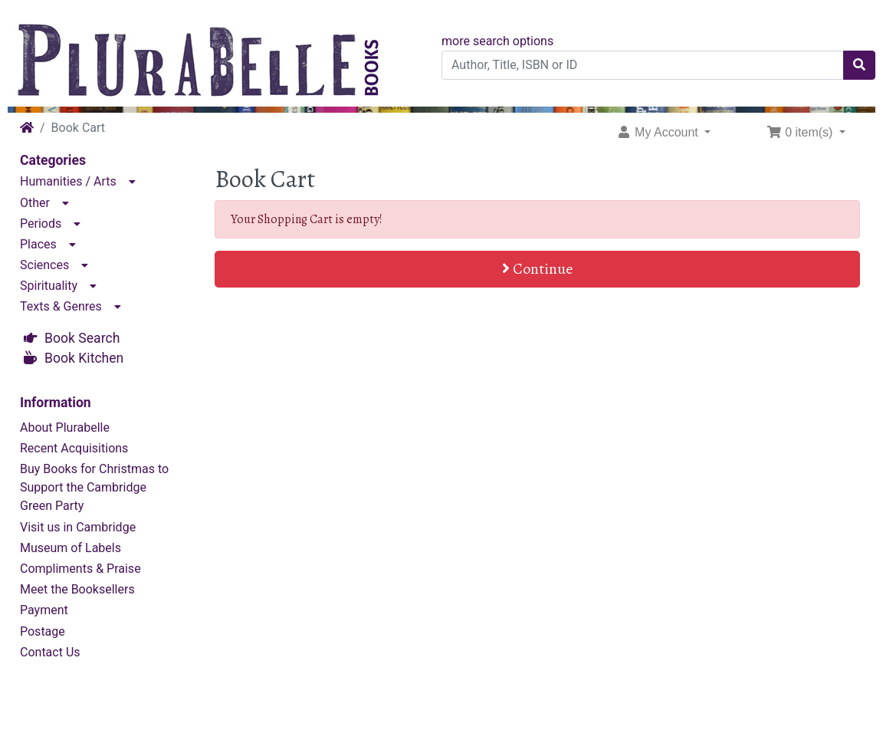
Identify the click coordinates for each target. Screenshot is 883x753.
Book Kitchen (83, 358)
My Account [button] (659, 132)
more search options (497, 41)
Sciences (44, 265)
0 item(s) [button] (801, 132)
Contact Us (50, 652)
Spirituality (48, 285)
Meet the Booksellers (77, 589)
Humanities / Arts (68, 181)
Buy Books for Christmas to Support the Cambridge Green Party (94, 487)
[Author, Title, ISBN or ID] (643, 65)
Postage (42, 631)
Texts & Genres (61, 306)
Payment (44, 610)
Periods (40, 223)
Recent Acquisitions (74, 448)
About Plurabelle (65, 427)
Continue (537, 268)
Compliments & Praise (80, 568)
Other (35, 203)
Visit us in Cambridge (78, 527)
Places (38, 244)
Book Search (82, 338)
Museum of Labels (70, 548)
